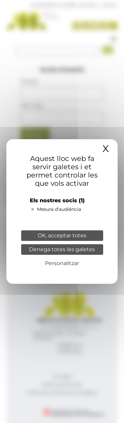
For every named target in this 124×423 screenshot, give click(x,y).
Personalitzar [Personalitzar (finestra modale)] (62, 263)
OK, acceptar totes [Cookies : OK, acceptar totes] (62, 235)
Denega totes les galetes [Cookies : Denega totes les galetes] (62, 249)
